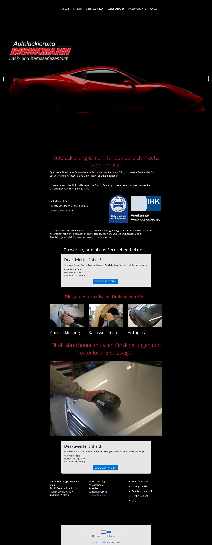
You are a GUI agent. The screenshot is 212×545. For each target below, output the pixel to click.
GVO (134, 500)
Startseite (64, 9)
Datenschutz (124, 530)
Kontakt (153, 9)
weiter (208, 81)
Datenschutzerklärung (74, 275)
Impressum (109, 530)
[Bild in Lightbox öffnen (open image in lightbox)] (106, 398)
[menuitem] (64, 9)
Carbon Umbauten (115, 9)
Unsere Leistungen (94, 9)
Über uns (77, 9)
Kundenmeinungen (137, 9)
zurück (3, 81)
